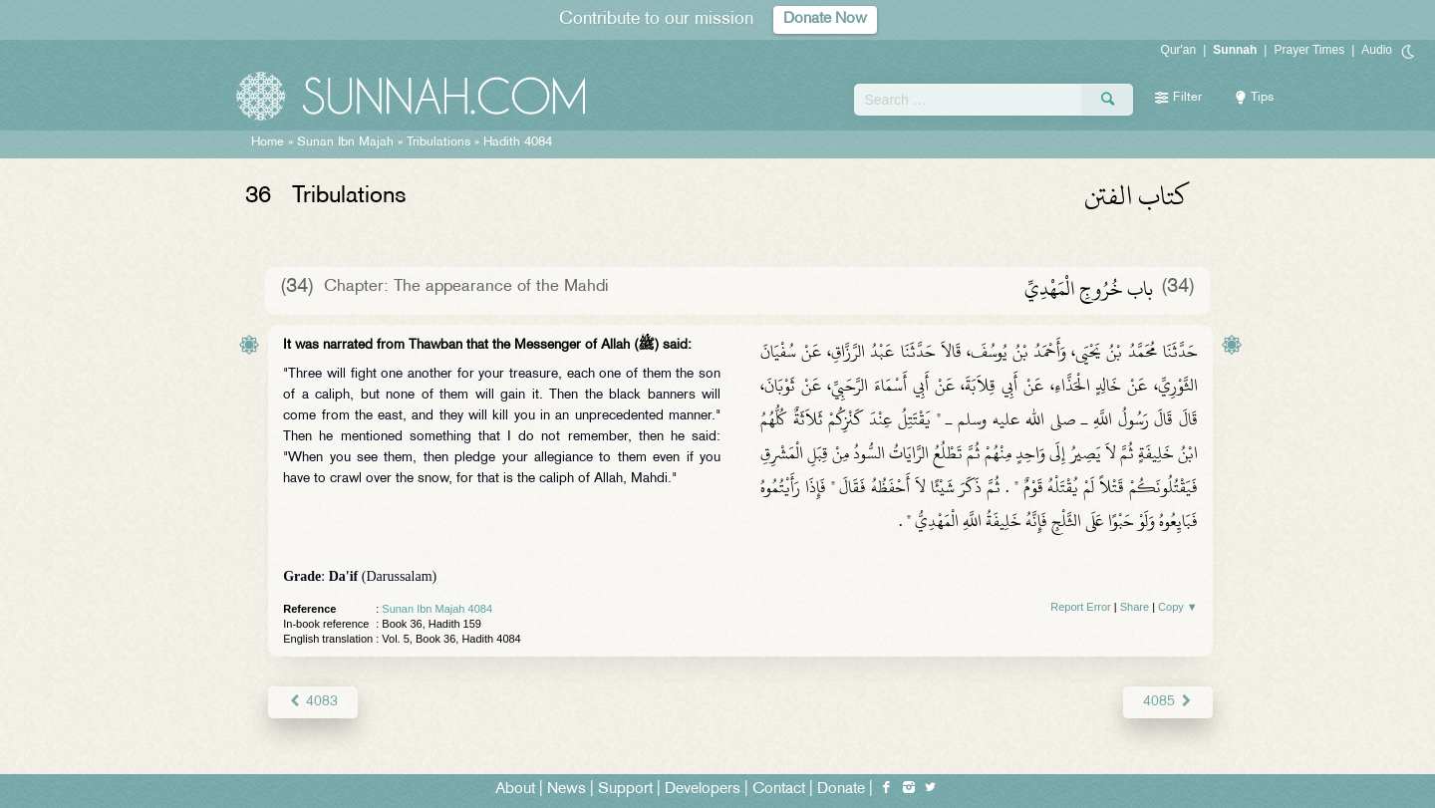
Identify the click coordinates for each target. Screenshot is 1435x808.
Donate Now (825, 19)
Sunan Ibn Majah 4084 (437, 609)
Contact (778, 789)
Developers (702, 789)
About (515, 789)
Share (1134, 607)
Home (267, 142)
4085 (1167, 701)
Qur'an (1179, 50)
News (566, 789)
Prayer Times (1309, 50)
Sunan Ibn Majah (345, 142)
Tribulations (438, 142)
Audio (1376, 50)
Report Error (1080, 607)
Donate (841, 789)
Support (625, 789)
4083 (312, 701)
